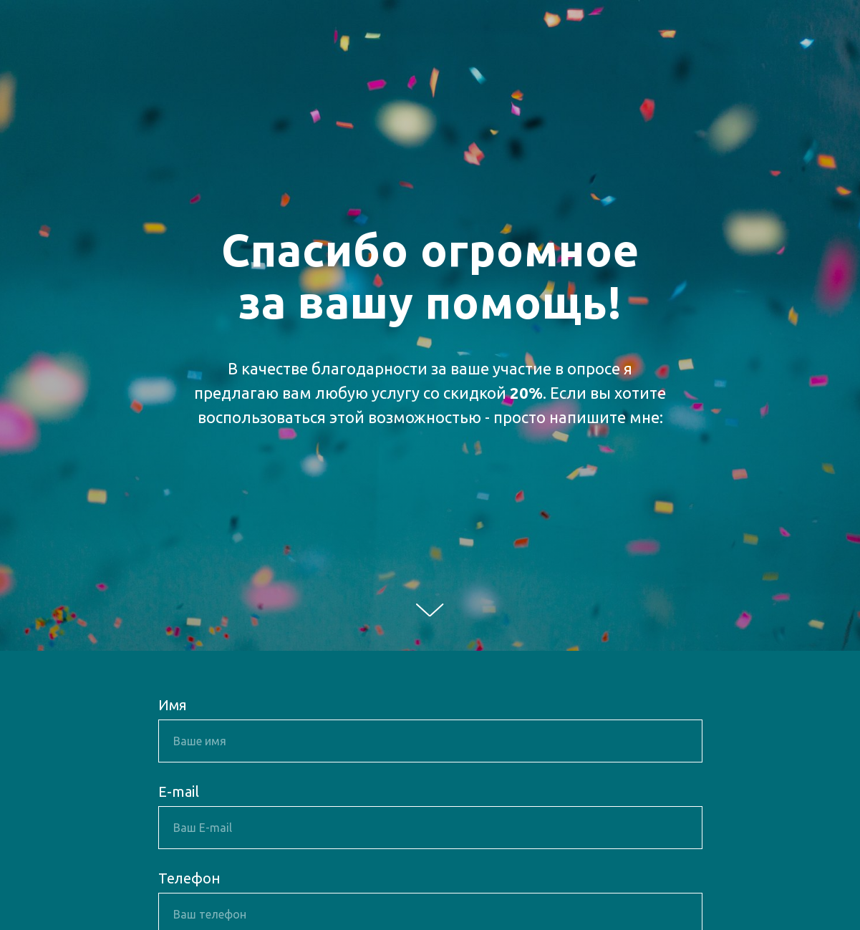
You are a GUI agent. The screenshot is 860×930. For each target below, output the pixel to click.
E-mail (178, 791)
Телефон (189, 878)
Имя (172, 705)
